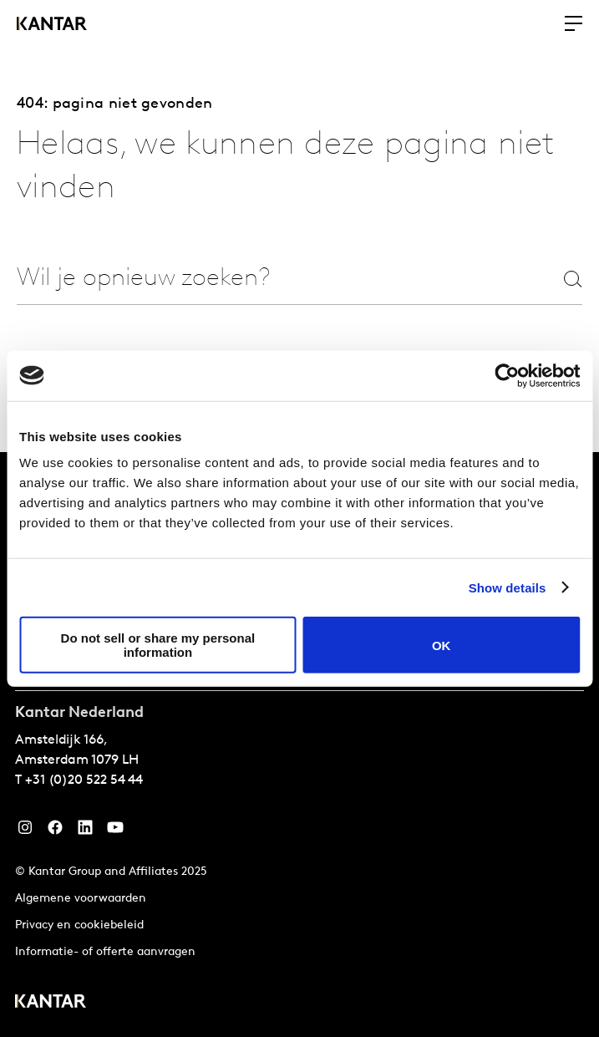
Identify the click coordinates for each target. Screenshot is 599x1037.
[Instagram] (25, 831)
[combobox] (229, 278)
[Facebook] (55, 831)
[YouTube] (85, 831)
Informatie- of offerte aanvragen (105, 952)
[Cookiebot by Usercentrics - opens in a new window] (507, 375)
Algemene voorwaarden (80, 898)
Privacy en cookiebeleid (79, 925)
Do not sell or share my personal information (158, 645)
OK (441, 645)
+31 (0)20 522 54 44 (84, 780)
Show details (507, 587)
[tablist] (299, 744)
